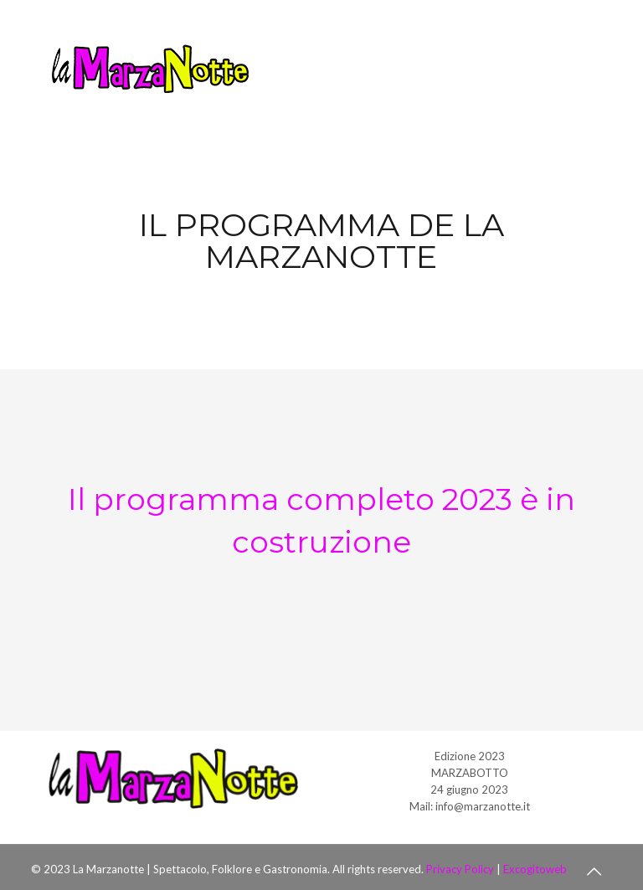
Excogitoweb (535, 869)
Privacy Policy (460, 869)
